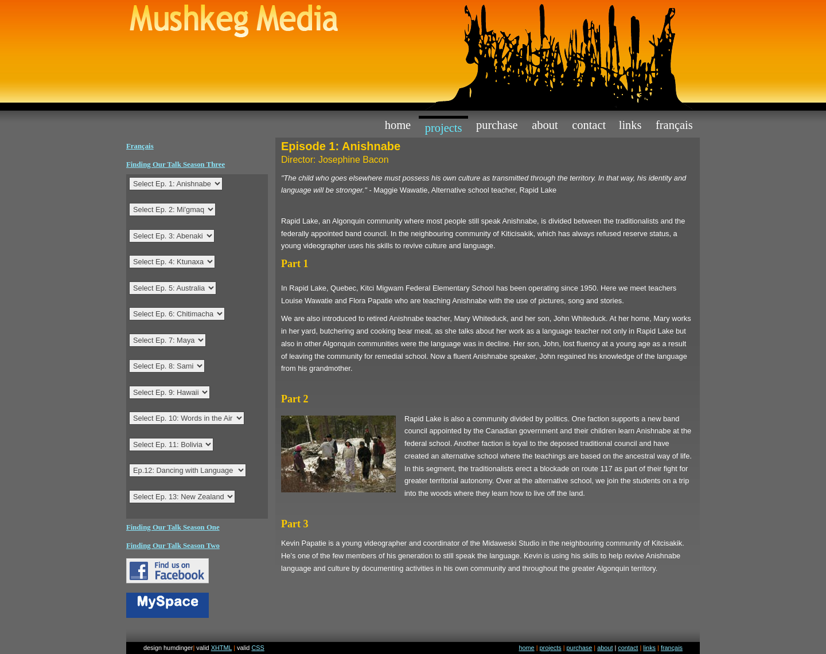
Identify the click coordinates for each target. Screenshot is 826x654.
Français (674, 125)
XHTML (221, 647)
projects (443, 128)
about (545, 125)
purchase (497, 125)
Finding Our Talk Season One (173, 527)
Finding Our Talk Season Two (173, 546)
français (672, 647)
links (630, 125)
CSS (257, 647)
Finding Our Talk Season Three (175, 164)
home (398, 125)
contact (589, 125)
